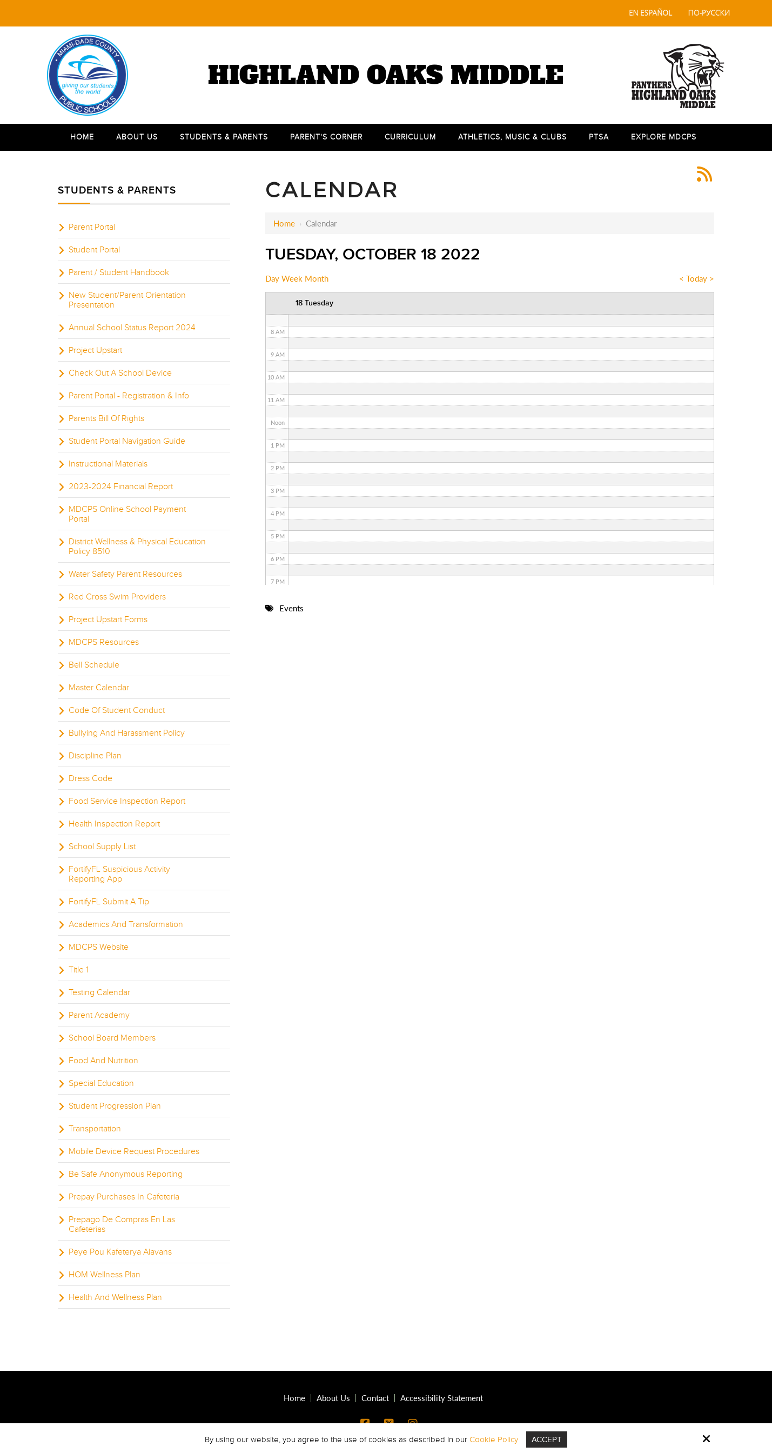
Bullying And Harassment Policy (127, 733)
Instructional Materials (108, 464)
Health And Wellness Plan (115, 1297)
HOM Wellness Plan (104, 1274)
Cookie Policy (493, 1439)
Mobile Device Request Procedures (134, 1151)
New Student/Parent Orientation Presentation (127, 300)
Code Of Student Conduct (117, 710)
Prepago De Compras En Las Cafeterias (122, 1224)
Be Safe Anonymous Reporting (126, 1174)
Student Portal (94, 250)
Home (284, 223)
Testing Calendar (99, 992)
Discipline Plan (95, 756)
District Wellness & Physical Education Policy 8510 (137, 546)
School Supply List (102, 846)
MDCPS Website (99, 947)
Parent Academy (99, 1015)
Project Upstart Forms (108, 619)
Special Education (101, 1083)
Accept (547, 1439)
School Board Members (112, 1038)
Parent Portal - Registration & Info (129, 396)
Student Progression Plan (115, 1106)
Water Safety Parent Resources (125, 574)
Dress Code (90, 778)
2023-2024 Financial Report (121, 486)
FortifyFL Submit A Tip (109, 902)
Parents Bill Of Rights (106, 418)
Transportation (95, 1129)
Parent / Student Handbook (119, 272)
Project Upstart (95, 350)
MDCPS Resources (104, 642)
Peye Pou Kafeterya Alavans (120, 1252)
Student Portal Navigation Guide (127, 441)
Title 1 (79, 970)
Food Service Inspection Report (127, 801)
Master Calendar (99, 687)
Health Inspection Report (114, 824)
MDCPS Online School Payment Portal (127, 514)
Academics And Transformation (126, 924)
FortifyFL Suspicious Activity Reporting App (119, 874)
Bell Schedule (94, 665)
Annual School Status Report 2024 (132, 327)
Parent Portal (92, 227)
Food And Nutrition (103, 1060)
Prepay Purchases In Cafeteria (124, 1197)
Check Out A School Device (120, 373)
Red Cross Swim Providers (117, 597)
